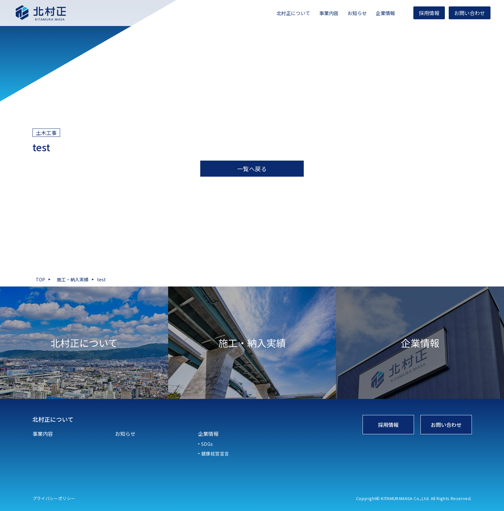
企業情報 (380, 13)
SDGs (207, 444)
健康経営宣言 (215, 453)
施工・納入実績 (72, 279)
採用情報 (424, 13)
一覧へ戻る (252, 168)
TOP (40, 279)
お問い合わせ (464, 13)
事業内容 (323, 13)
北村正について (288, 13)
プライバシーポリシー (54, 498)
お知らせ (352, 13)
